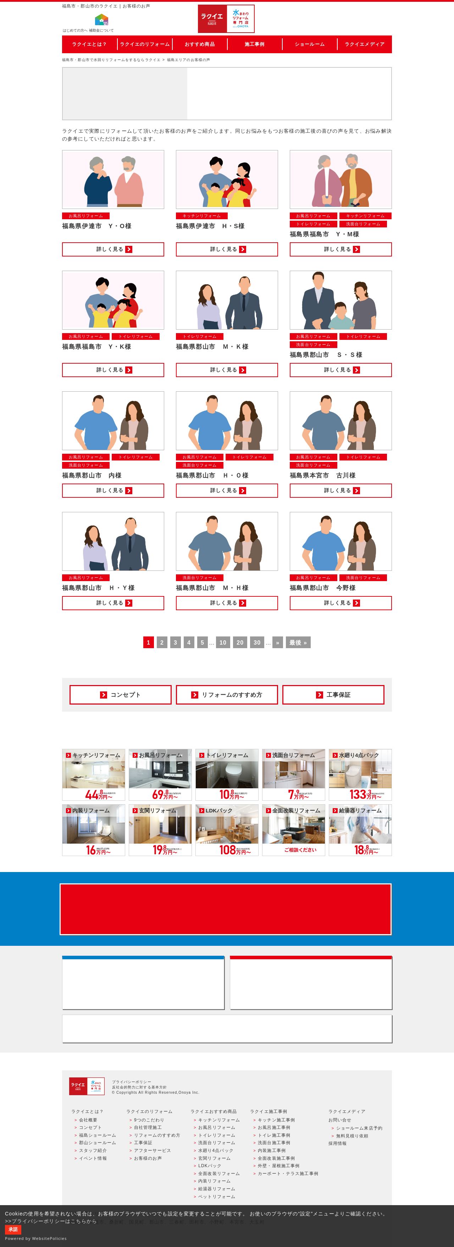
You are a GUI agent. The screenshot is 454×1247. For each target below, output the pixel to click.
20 (240, 643)
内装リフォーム (214, 1181)
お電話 (359, 26)
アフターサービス (152, 1150)
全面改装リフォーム (219, 1173)
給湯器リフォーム (217, 1188)
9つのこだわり (149, 1120)
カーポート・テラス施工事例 (288, 1173)
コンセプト (91, 1127)
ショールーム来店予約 (359, 1128)
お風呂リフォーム (217, 1127)
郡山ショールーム (97, 1142)
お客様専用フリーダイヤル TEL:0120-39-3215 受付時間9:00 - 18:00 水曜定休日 (227, 1029)
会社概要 (88, 1120)
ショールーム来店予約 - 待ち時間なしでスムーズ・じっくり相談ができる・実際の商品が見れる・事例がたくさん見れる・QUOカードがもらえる (143, 982)
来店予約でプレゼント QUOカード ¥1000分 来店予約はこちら (226, 909)
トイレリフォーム (217, 1135)
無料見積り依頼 (352, 1135)
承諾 (13, 1229)
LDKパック (210, 1165)
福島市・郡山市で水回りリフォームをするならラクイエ (111, 60)
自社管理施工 (148, 1127)
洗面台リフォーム (217, 1142)
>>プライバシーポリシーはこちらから (51, 1221)
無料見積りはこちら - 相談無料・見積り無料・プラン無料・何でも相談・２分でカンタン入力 (311, 982)
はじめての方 (75, 30)
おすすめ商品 (200, 44)
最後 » (298, 643)
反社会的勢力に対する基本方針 (139, 1087)
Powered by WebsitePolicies (36, 1238)
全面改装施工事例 (276, 1158)
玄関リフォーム (214, 1158)
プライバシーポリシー (131, 1082)
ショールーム (310, 44)
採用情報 (337, 1143)
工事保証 (143, 1142)
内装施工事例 (272, 1150)
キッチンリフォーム (219, 1120)
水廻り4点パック (216, 1150)
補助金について (101, 30)
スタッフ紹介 (93, 1150)
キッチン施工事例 (276, 1120)
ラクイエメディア (365, 44)
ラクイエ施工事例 (268, 1111)
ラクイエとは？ (89, 44)
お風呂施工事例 (274, 1127)
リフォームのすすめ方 (157, 1135)
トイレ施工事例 (274, 1135)
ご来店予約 (359, 12)
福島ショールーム (97, 1135)
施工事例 (255, 44)
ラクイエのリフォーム (145, 44)
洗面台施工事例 (274, 1142)
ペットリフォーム (217, 1196)
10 (223, 643)
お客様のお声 (148, 1158)
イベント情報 (93, 1158)
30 (257, 643)
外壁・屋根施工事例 (279, 1165)
